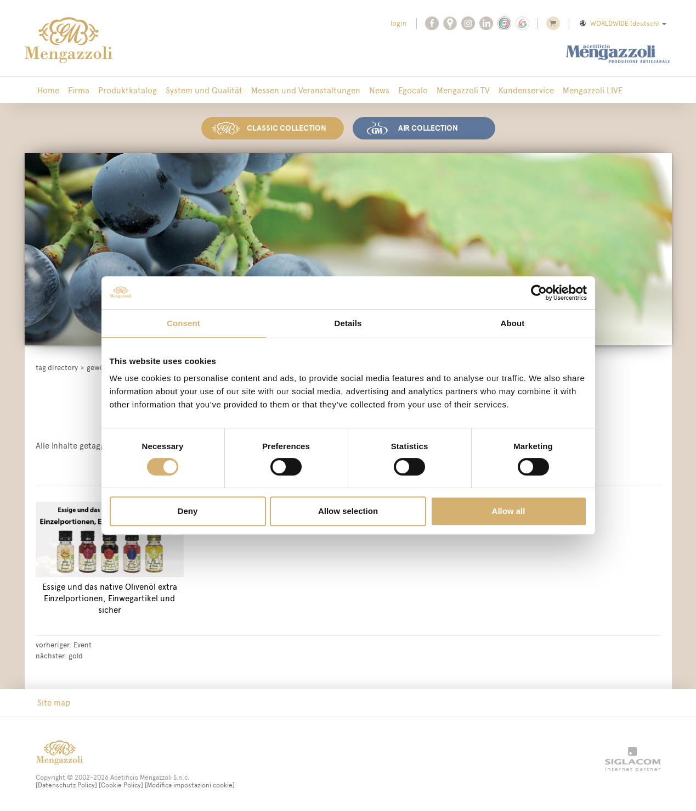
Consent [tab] (183, 323)
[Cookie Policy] (121, 785)
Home (48, 90)
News (379, 90)
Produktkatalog (127, 90)
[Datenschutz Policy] (66, 785)
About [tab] (513, 323)
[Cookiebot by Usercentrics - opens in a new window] (539, 292)
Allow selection (348, 511)
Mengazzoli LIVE (593, 90)
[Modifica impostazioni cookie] (190, 785)
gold (76, 655)
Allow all (508, 511)
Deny (188, 511)
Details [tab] (348, 323)
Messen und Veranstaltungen (305, 90)
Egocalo (413, 90)
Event (82, 644)
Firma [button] (78, 90)
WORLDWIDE (622, 23)
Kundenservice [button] (526, 90)
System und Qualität (204, 90)
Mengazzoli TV (463, 90)
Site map (53, 702)
